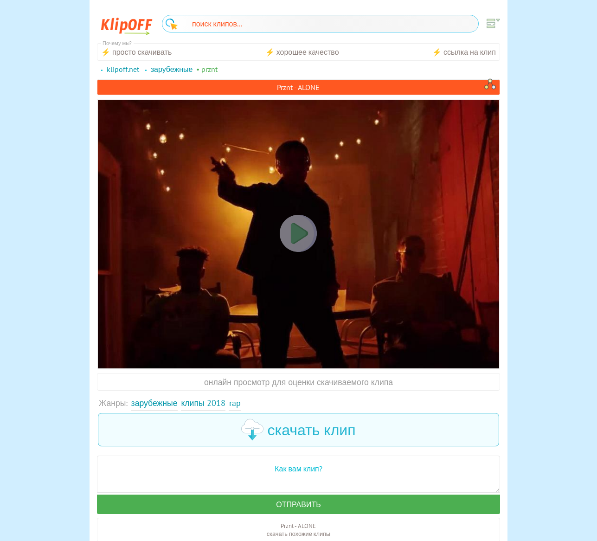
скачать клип (298, 430)
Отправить (298, 504)
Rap (235, 403)
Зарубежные (154, 403)
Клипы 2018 (203, 403)
